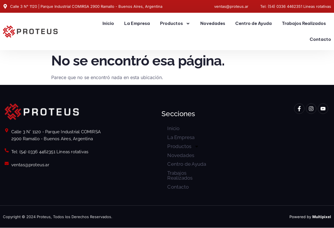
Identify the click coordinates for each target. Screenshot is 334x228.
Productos (175, 24)
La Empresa (137, 23)
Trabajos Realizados (304, 23)
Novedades (212, 23)
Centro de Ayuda (253, 23)
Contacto (320, 39)
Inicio (108, 23)
